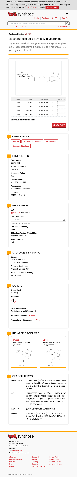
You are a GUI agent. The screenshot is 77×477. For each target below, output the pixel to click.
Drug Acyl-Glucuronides (32, 141)
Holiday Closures (55, 462)
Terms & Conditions (39, 466)
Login (36, 18)
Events (11, 466)
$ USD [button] (54, 18)
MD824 (45, 340)
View (32, 316)
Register (45, 18)
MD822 (16, 340)
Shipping (35, 464)
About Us (12, 457)
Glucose (16, 141)
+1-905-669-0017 (18, 450)
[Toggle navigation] (67, 14)
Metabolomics (51, 141)
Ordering (35, 462)
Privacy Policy (54, 457)
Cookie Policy (30, 7)
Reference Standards (21, 146)
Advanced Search (64, 26)
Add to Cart (59, 125)
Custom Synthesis (15, 459)
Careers (12, 462)
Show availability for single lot (23, 120)
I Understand (52, 7)
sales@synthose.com (21, 453)
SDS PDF (15, 213)
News (11, 464)
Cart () (65, 18)
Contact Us (36, 457)
